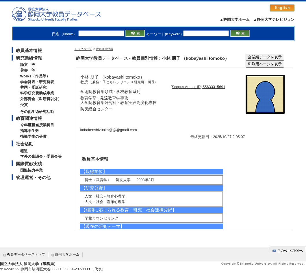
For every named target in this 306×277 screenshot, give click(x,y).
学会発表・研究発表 (37, 82)
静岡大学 (62, 14)
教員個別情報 (104, 49)
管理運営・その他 (33, 177)
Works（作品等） (35, 76)
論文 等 (27, 64)
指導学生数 (29, 131)
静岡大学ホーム (67, 254)
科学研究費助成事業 (37, 93)
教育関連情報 (29, 118)
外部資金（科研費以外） (41, 99)
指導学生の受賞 (33, 136)
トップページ (83, 49)
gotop (288, 250)
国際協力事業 (31, 170)
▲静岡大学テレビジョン (274, 19)
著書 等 (27, 70)
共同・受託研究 (33, 87)
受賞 (24, 105)
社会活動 (24, 143)
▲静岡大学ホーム (235, 19)
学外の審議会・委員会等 (41, 156)
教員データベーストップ (26, 254)
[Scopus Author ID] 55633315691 (198, 87)
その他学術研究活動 (37, 111)
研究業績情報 (29, 57)
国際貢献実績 (29, 163)
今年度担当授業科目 (37, 125)
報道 (24, 151)
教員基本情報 (29, 50)
